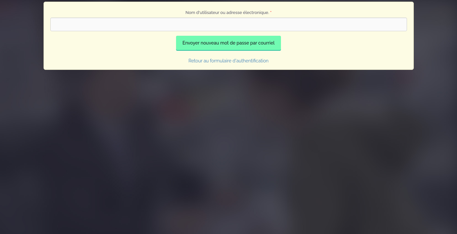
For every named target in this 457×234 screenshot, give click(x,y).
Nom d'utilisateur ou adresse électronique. (228, 12)
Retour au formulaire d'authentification (228, 60)
